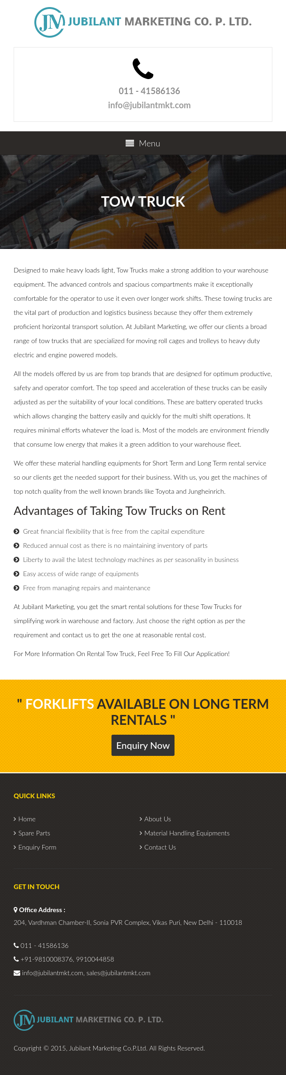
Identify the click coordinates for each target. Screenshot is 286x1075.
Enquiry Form (37, 847)
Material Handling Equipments (187, 833)
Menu (143, 143)
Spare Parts (34, 833)
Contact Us (160, 847)
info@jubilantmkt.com (149, 105)
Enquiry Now (143, 745)
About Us (157, 819)
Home (27, 819)
